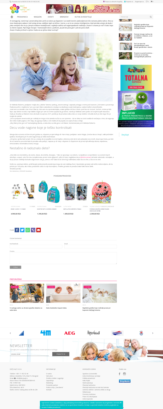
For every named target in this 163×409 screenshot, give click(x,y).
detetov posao (85, 176)
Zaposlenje (50, 400)
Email (66, 263)
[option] (23, 220)
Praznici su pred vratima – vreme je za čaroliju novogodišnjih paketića (143, 74)
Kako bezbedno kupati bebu (56, 327)
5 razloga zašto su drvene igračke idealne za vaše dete (26, 328)
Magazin (19, 20)
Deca (24, 20)
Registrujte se (139, 1)
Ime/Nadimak (14, 263)
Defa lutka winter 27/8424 (72, 228)
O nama (49, 393)
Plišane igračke (95, 225)
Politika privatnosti (89, 397)
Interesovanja (15, 225)
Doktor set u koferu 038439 (46, 228)
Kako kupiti (86, 400)
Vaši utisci (49, 395)
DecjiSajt (125, 154)
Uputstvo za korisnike (90, 393)
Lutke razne (67, 225)
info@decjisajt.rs (22, 397)
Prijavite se (60, 373)
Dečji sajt (12, 20)
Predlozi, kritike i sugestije (55, 397)
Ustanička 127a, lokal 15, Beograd (26, 395)
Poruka (12, 270)
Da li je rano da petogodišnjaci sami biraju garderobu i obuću (143, 64)
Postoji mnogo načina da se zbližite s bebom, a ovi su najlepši (143, 55)
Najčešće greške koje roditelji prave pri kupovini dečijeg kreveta (97, 328)
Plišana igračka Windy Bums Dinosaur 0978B (99, 229)
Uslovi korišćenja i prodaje (91, 395)
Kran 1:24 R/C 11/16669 (18, 228)
